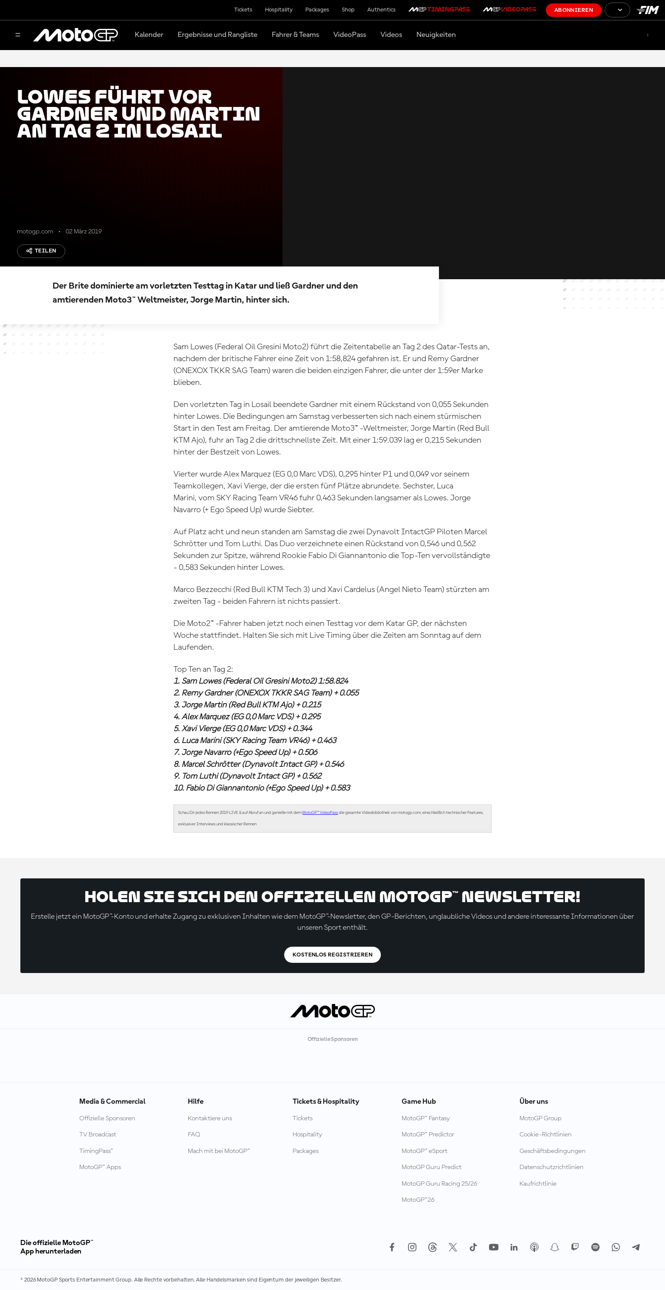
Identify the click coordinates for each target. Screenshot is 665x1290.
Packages (317, 10)
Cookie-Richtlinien (546, 1134)
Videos (391, 35)
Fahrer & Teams (295, 35)
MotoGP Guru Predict (431, 1167)
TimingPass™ (96, 1151)
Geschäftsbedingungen (553, 1151)
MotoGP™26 (418, 1200)
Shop (348, 10)
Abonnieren (573, 10)
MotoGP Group (541, 1118)
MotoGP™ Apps (100, 1167)
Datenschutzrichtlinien (552, 1167)
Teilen (41, 250)
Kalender (149, 35)
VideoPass (349, 35)
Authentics (381, 10)
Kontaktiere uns (210, 1118)
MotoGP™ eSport (424, 1151)
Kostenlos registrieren (332, 955)
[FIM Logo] (647, 10)
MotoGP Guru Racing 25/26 (439, 1184)
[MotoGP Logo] (75, 35)
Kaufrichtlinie (538, 1184)
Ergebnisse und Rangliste (217, 35)
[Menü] (17, 35)
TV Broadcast (97, 1134)
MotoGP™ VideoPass (320, 812)
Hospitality (279, 10)
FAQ (194, 1134)
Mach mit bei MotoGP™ (219, 1151)
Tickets (243, 10)
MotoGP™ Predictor (428, 1134)
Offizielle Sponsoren (107, 1118)
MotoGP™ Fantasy (426, 1118)
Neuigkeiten (436, 35)
